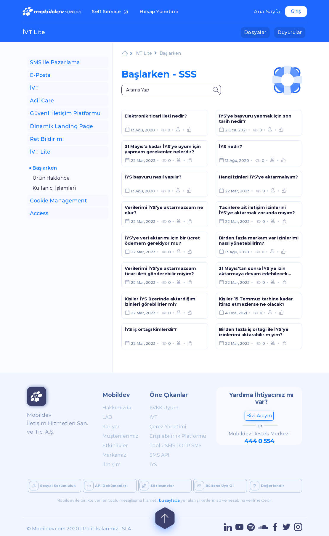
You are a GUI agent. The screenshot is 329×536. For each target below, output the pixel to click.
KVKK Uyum (164, 408)
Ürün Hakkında (51, 178)
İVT (154, 417)
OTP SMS (190, 445)
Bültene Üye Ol (214, 485)
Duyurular (291, 32)
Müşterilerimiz (119, 436)
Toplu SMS (162, 445)
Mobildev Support (125, 54)
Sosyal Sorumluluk (52, 485)
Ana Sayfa (267, 11)
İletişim (111, 464)
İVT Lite (34, 32)
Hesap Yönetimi (160, 11)
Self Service (111, 11)
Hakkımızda (116, 408)
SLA (126, 529)
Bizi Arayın (259, 416)
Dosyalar (257, 32)
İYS (153, 464)
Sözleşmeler (156, 485)
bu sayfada (169, 500)
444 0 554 (259, 441)
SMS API (159, 455)
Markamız (114, 455)
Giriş (296, 11)
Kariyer (111, 426)
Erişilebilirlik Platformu (178, 436)
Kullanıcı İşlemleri (54, 188)
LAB (107, 417)
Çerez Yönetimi (168, 426)
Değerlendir (267, 485)
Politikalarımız (100, 529)
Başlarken (45, 168)
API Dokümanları (106, 485)
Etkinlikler (115, 445)
